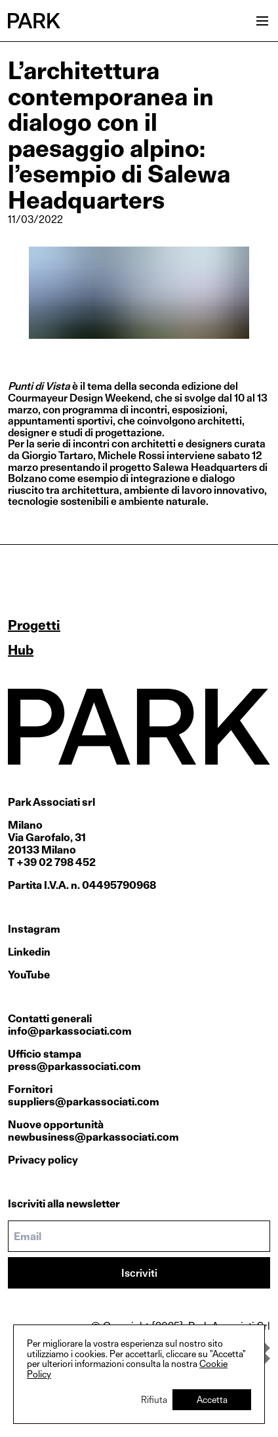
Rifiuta (154, 1399)
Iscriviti (139, 1273)
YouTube (29, 975)
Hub (20, 650)
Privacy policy (43, 1160)
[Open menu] (262, 21)
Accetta (212, 1399)
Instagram (34, 929)
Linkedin (29, 952)
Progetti (34, 625)
